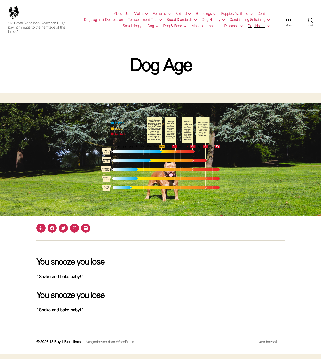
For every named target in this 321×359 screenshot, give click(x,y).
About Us (121, 16)
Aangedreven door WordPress (110, 347)
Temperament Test (142, 22)
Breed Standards (179, 22)
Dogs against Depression (103, 22)
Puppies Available (234, 16)
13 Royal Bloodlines (65, 347)
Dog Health (256, 28)
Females (159, 16)
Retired (181, 16)
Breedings (204, 16)
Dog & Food (172, 28)
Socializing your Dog (138, 28)
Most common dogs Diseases (214, 28)
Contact (263, 16)
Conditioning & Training (247, 22)
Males (139, 16)
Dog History (211, 22)
